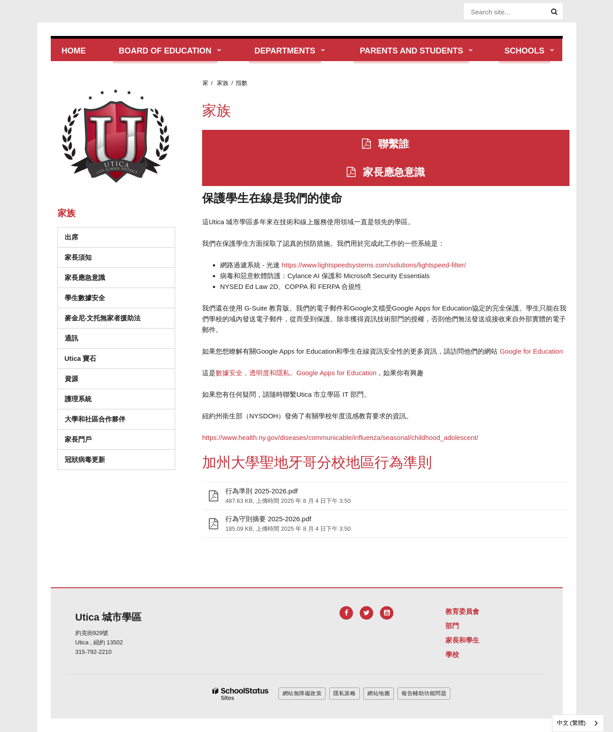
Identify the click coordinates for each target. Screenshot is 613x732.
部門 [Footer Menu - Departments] (452, 626)
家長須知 (78, 257)
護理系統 (78, 399)
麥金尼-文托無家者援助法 (103, 318)
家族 (223, 83)
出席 (71, 237)
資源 (71, 378)
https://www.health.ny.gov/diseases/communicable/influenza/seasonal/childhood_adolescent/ (340, 437)
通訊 (71, 338)
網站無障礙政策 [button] (302, 693)
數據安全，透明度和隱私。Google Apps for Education (296, 373)
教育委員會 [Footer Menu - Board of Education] (462, 611)
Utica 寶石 (81, 358)
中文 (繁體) (571, 722)
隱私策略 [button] (344, 693)
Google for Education (531, 351)
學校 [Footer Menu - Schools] (452, 654)
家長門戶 (78, 439)
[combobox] (578, 723)
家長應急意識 (85, 277)
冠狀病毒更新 (85, 459)
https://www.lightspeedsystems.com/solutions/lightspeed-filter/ (374, 265)
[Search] (554, 12)
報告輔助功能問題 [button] (423, 693)
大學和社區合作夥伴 (95, 419)
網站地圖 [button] (378, 693)
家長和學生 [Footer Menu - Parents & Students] (462, 640)
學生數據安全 (85, 298)
